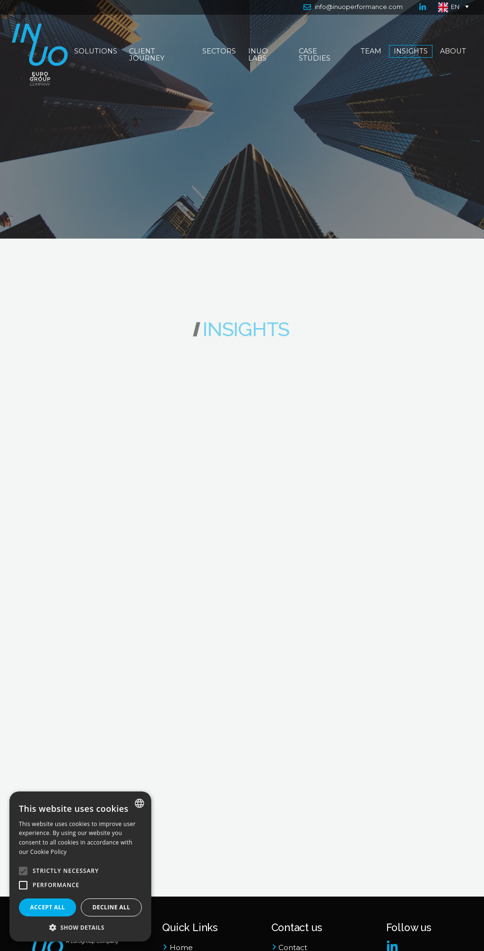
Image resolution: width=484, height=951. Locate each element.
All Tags (322, 342)
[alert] (80, 866)
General (47, 424)
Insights (411, 51)
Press (76, 424)
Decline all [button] (111, 907)
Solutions (96, 51)
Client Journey (147, 55)
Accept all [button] (47, 907)
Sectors (219, 51)
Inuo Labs (258, 55)
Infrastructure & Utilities (62, 611)
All (81, 342)
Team (371, 51)
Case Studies (314, 55)
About (453, 51)
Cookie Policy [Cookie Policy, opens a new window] (48, 852)
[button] (80, 927)
